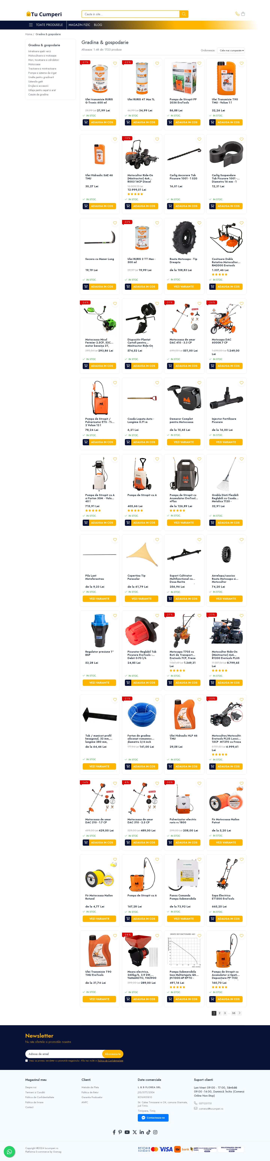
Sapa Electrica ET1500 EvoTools (223, 897)
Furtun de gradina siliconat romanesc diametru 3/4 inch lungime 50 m (140, 739)
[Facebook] (114, 1132)
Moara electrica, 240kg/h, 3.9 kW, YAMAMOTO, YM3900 (142, 975)
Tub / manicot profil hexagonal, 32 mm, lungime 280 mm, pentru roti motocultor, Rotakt (98, 739)
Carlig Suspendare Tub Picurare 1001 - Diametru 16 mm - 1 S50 (224, 179)
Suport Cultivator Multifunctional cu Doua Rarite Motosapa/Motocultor (184, 579)
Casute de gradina (38, 94)
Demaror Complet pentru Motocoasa (181, 420)
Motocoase (34, 64)
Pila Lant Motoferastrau (94, 577)
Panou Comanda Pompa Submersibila (183, 897)
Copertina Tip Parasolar (137, 577)
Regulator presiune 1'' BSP (99, 653)
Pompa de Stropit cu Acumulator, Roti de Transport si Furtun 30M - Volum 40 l (99, 498)
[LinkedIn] (142, 1132)
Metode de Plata (90, 1087)
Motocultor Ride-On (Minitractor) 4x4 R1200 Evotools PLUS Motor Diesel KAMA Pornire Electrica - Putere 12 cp (226, 655)
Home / (30, 34)
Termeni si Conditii (35, 1092)
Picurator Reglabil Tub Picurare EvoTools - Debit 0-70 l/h (142, 655)
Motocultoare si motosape (42, 55)
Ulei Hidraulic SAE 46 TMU (99, 177)
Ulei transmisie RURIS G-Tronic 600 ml (99, 101)
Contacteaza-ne (153, 1118)
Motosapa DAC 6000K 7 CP (221, 341)
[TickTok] (149, 1132)
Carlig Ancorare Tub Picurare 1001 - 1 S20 (183, 177)
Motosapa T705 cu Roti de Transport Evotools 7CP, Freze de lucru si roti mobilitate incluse (183, 655)
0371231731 (203, 1103)
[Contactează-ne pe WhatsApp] (9, 1151)
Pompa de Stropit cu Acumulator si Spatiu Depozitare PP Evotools (142, 895)
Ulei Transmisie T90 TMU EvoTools (98, 973)
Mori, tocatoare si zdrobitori (43, 60)
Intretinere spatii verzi (39, 51)
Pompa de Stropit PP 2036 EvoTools (183, 101)
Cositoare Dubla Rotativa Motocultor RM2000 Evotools (225, 262)
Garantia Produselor (92, 1097)
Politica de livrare (34, 1102)
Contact (29, 1107)
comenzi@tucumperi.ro (208, 1108)
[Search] (135, 14)
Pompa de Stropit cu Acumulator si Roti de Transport (142, 495)
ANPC (85, 1102)
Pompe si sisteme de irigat (42, 73)
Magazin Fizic (79, 25)
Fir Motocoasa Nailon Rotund (99, 897)
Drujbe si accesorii (38, 86)
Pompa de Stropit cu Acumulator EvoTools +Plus (183, 498)
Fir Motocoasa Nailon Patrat (225, 821)
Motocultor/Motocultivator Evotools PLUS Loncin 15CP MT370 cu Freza (226, 739)
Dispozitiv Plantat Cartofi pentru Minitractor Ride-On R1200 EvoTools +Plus (142, 343)
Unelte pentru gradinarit (41, 77)
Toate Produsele (46, 25)
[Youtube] (127, 1132)
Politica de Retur (90, 1092)
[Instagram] (155, 1132)
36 (233, 1013)
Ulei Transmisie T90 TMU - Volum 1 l (225, 101)
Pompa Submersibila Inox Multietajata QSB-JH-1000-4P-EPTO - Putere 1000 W (184, 975)
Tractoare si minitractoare (42, 68)
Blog (98, 25)
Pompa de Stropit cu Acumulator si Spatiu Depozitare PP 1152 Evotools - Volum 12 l (225, 975)
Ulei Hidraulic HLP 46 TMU (183, 737)
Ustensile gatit (35, 81)
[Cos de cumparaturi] (243, 14)
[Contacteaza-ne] (237, 14)
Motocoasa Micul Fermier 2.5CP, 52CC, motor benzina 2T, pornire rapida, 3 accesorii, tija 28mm (99, 343)
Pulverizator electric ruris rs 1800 (183, 821)
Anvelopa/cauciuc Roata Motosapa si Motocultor (224, 579)
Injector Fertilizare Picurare (224, 420)
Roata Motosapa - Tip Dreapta (183, 260)
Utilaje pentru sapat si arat (42, 90)
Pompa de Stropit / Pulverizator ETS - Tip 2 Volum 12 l (99, 422)
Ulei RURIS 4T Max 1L (141, 99)
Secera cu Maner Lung (99, 259)
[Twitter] (134, 1132)
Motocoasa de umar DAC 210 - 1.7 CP (98, 821)
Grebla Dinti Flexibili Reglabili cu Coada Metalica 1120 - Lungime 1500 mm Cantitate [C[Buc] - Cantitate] (225, 499)
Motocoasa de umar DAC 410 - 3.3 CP (182, 341)
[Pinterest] (120, 1132)
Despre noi (30, 1087)
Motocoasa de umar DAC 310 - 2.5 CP (140, 821)
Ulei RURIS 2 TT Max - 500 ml (141, 260)
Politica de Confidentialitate (110, 1060)
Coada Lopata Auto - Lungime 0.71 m (141, 420)
